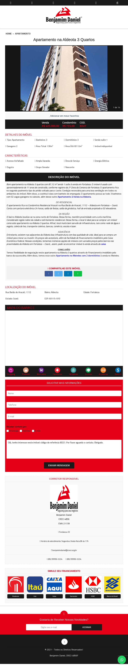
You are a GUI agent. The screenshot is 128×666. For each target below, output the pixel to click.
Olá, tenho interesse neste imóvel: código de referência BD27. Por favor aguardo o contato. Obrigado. (64, 449)
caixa (103, 244)
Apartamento (23, 33)
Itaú (35, 596)
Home (9, 33)
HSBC (93, 596)
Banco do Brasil (112, 596)
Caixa (54, 596)
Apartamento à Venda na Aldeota (74, 196)
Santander (73, 596)
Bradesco (15, 596)
